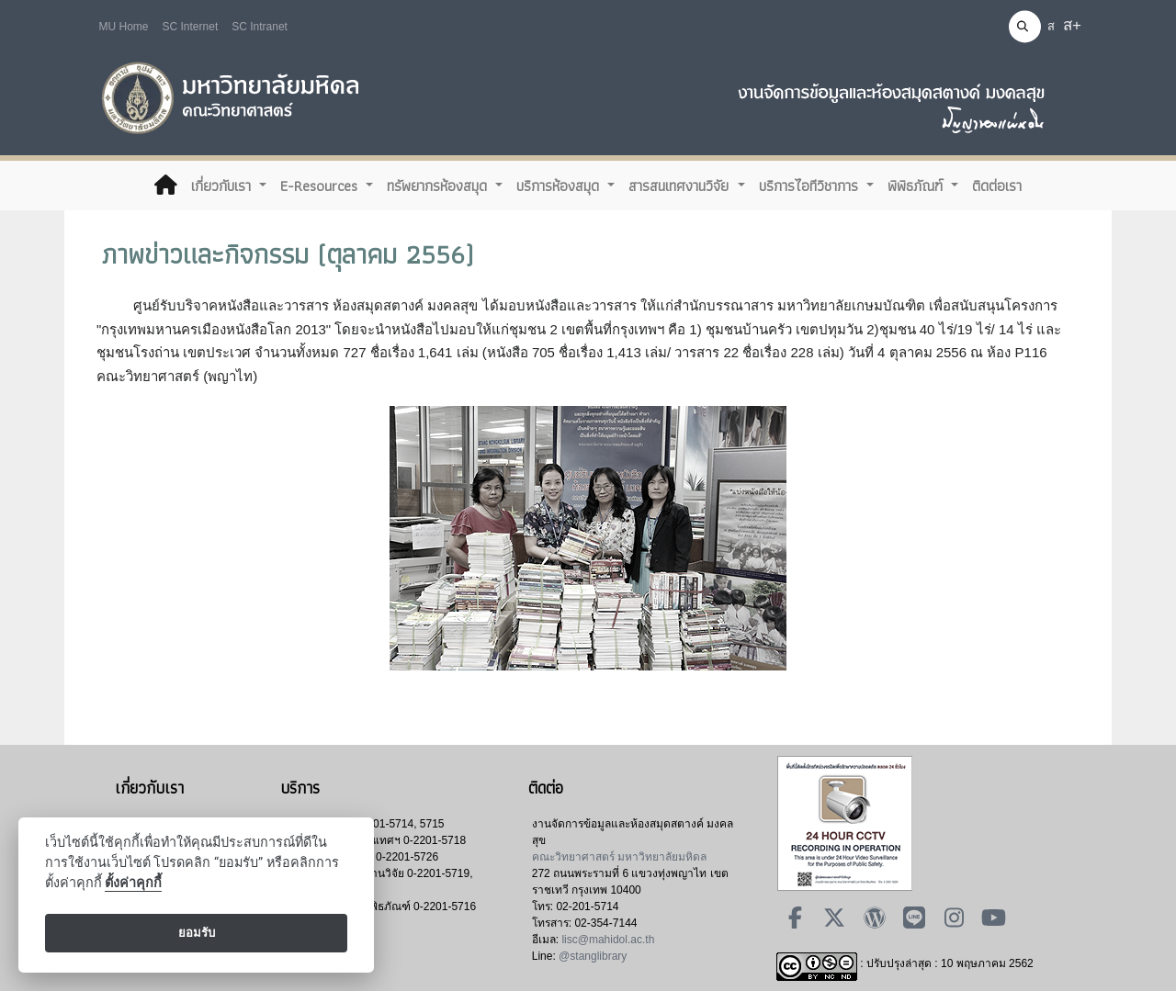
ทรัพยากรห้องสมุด (439, 185)
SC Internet (191, 26)
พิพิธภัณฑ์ (917, 185)
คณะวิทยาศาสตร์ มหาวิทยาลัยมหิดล (619, 856)
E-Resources (321, 185)
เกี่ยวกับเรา (223, 185)
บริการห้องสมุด (560, 185)
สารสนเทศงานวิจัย (680, 185)
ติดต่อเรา (997, 185)
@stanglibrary (593, 956)
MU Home (124, 26)
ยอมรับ (196, 933)
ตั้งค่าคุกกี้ (133, 883)
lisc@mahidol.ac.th (607, 939)
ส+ (1072, 25)
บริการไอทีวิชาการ (811, 185)
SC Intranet (260, 26)
